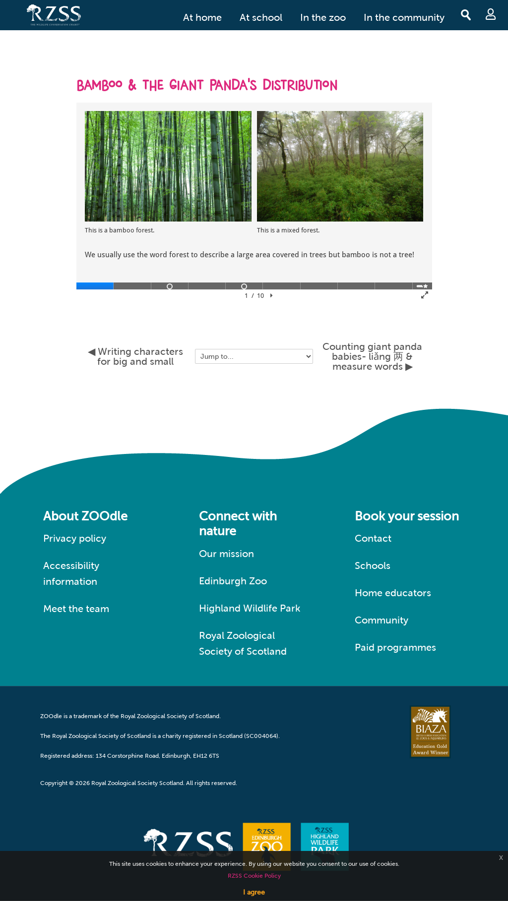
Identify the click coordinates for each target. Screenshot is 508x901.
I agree (254, 892)
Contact (373, 538)
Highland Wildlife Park (250, 608)
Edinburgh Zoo (233, 580)
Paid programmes (395, 647)
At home (202, 17)
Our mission (226, 553)
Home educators (393, 592)
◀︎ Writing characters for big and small (135, 356)
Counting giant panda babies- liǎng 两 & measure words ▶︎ (372, 356)
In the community (404, 17)
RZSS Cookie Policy (254, 875)
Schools (372, 565)
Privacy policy (74, 538)
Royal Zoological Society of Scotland (243, 643)
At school (261, 17)
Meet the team (76, 608)
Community (381, 620)
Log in (491, 14)
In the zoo (323, 17)
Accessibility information (71, 573)
